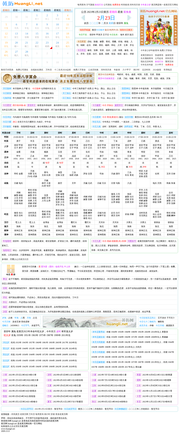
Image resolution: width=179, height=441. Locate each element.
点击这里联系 (15, 426)
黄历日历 (24, 259)
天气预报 (90, 5)
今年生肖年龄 (147, 65)
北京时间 (146, 70)
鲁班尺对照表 (7, 70)
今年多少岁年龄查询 (150, 50)
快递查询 (159, 55)
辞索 (53, 414)
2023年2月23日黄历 (43, 409)
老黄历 (20, 122)
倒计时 (136, 70)
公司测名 (108, 5)
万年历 (49, 70)
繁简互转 (169, 61)
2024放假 (157, 70)
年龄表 (117, 70)
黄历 (53, 331)
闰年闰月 (169, 58)
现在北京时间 (147, 61)
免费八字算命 (166, 50)
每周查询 (81, 5)
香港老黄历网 (61, 414)
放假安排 (169, 55)
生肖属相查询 (147, 58)
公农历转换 (93, 70)
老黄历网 (24, 414)
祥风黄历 (15, 414)
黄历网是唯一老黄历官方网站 (164, 5)
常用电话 (168, 70)
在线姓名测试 (37, 70)
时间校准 (125, 5)
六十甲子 (159, 65)
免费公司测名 (22, 70)
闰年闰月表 (135, 5)
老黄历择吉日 (147, 55)
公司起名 (159, 58)
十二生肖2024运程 (62, 70)
